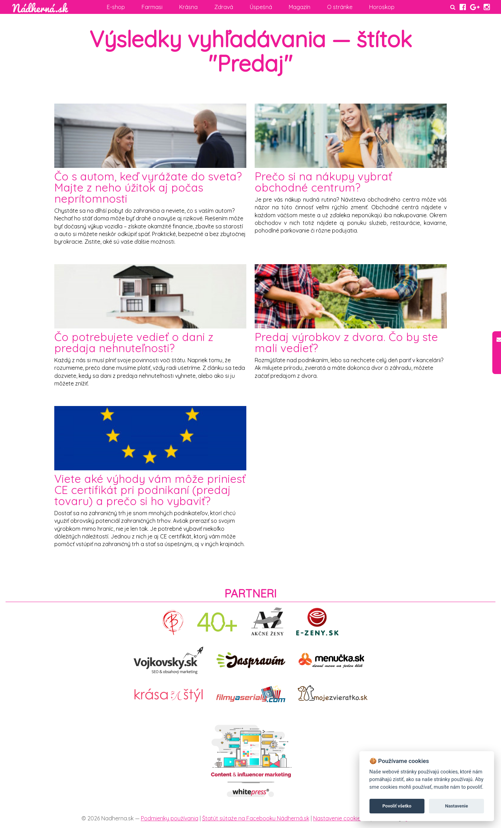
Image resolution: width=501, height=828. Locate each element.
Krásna (188, 6)
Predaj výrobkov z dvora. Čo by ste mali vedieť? (346, 342)
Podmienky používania (169, 818)
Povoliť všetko (396, 806)
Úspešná (261, 6)
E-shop (116, 6)
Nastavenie (456, 806)
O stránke (339, 6)
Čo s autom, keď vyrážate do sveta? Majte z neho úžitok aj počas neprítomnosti (148, 187)
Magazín (299, 6)
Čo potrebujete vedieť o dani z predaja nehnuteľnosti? (133, 342)
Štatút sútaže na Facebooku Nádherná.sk (255, 818)
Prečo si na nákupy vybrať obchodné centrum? (323, 181)
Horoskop (382, 6)
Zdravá (223, 6)
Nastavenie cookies (338, 818)
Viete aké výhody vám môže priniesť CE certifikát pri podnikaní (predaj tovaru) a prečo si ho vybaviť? (150, 490)
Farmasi (152, 6)
